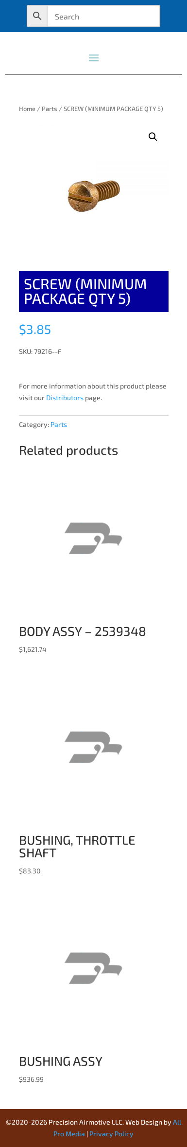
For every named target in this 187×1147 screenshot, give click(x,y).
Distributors (65, 397)
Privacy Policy (111, 1133)
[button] (153, 137)
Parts (49, 108)
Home (27, 108)
